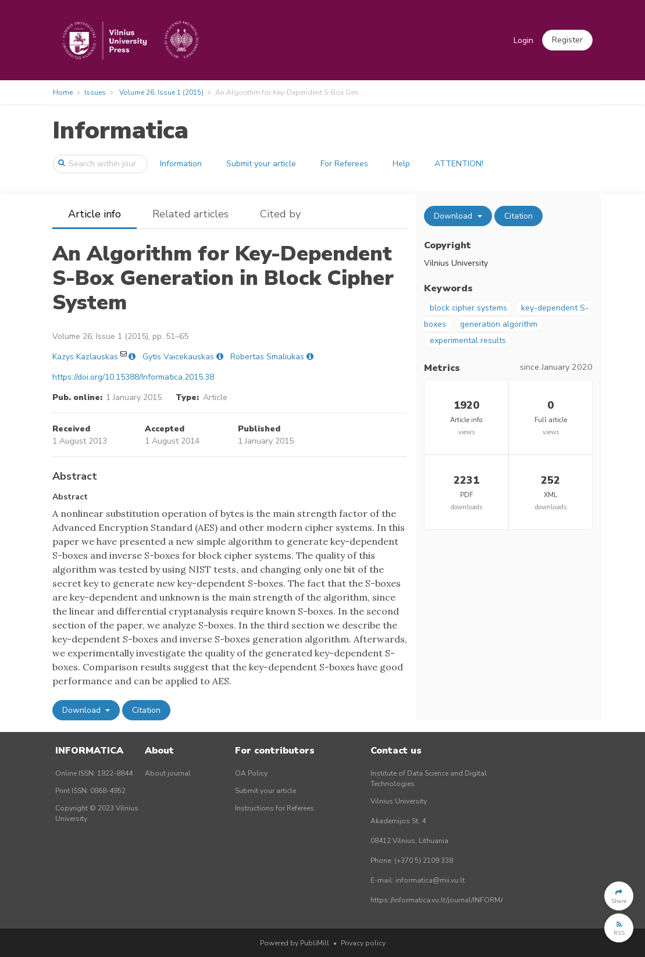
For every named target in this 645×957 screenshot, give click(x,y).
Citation (146, 710)
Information (181, 163)
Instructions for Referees (274, 808)
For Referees (344, 163)
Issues (95, 92)
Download (82, 710)
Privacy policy (363, 943)
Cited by (280, 214)
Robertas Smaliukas (267, 356)
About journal (168, 773)
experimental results (468, 340)
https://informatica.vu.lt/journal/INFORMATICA (445, 900)
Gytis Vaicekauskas (178, 356)
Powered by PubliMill (294, 943)
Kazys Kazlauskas (85, 356)
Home (63, 92)
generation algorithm (498, 324)
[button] (567, 40)
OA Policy (251, 773)
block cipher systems (468, 307)
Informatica (120, 130)
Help (401, 163)
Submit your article (261, 163)
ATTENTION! (458, 163)
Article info (94, 214)
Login (523, 40)
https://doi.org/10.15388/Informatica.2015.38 (133, 377)
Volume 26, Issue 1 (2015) (161, 92)
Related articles (190, 214)
